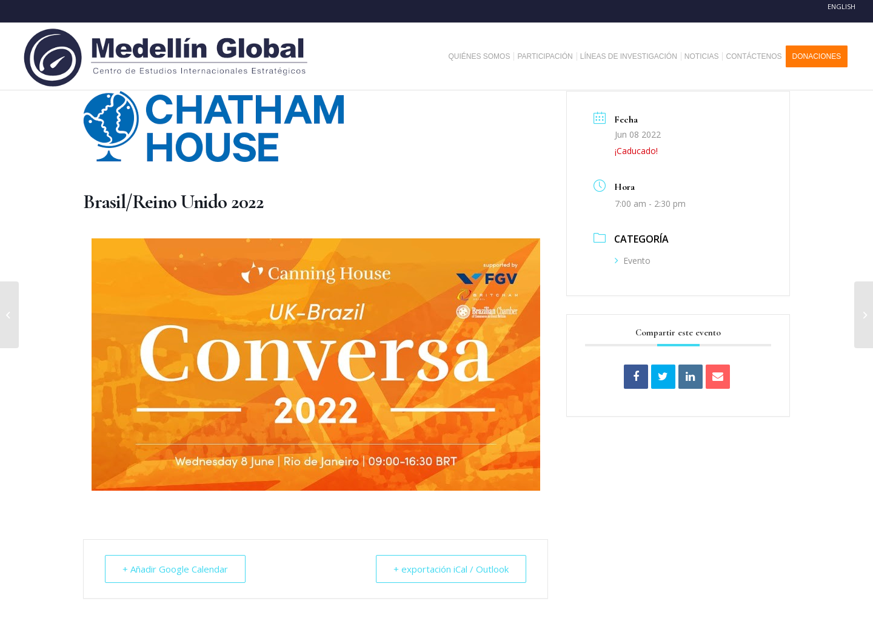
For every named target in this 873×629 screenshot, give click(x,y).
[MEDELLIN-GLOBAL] (167, 56)
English (841, 6)
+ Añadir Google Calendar (175, 569)
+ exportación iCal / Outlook (451, 569)
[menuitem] (483, 56)
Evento (633, 260)
